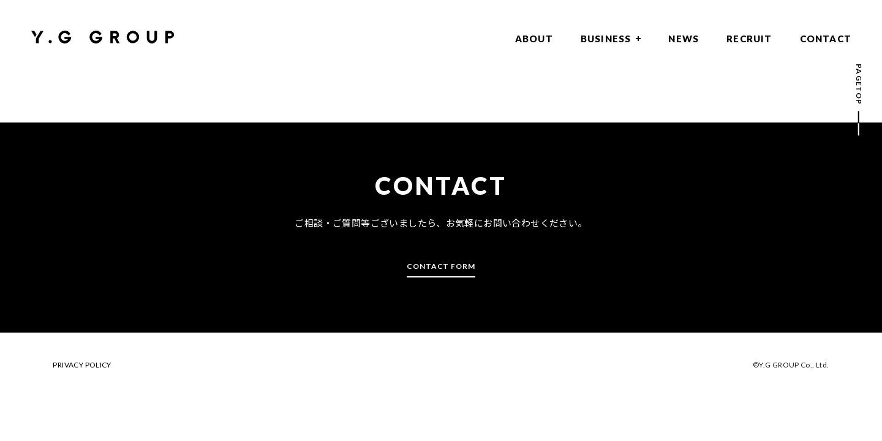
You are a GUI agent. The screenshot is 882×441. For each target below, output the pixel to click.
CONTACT (825, 38)
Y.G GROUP (103, 37)
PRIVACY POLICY (82, 364)
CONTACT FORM (441, 266)
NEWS (683, 38)
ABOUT (534, 38)
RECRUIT (749, 38)
